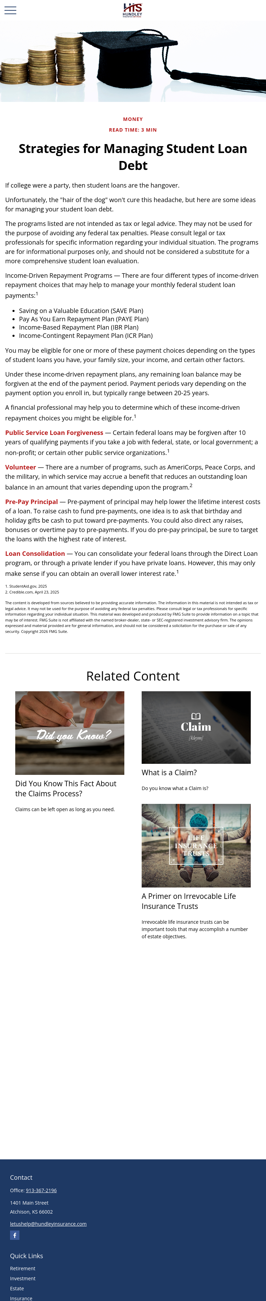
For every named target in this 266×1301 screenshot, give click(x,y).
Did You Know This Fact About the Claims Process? (65, 788)
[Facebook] (14, 1235)
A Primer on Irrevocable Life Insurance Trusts (189, 901)
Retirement (22, 1268)
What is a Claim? (169, 772)
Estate (17, 1288)
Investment (22, 1278)
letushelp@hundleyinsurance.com (48, 1224)
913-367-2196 (41, 1190)
